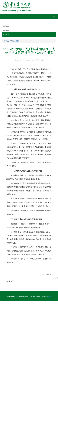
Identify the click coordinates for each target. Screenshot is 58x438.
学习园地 (6, 30)
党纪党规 (6, 34)
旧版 (49, 296)
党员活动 (6, 26)
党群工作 (7, 41)
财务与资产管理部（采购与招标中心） (17, 11)
